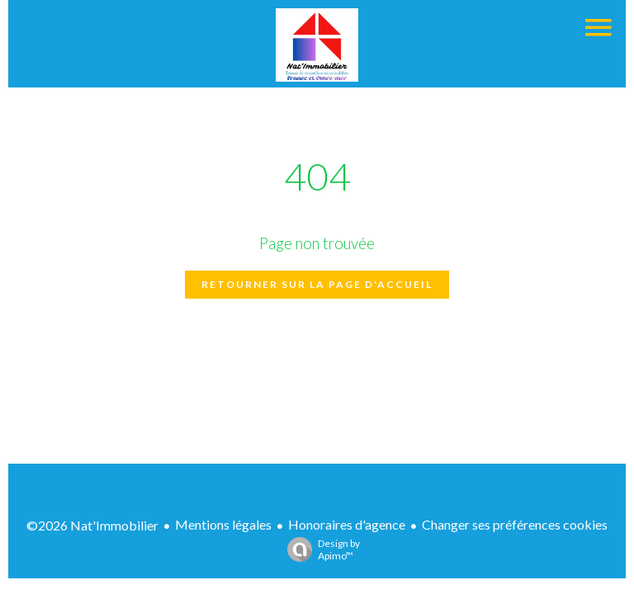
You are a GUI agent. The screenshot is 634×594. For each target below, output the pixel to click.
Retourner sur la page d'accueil (317, 284)
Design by (319, 549)
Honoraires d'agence (346, 524)
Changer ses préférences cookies (515, 524)
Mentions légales (223, 524)
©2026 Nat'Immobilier (92, 525)
